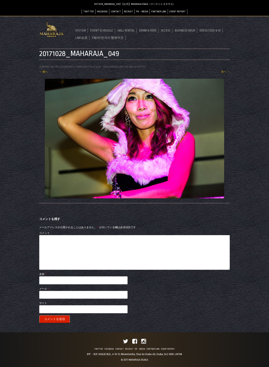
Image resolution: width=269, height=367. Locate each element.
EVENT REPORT (177, 11)
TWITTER (88, 11)
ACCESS (165, 30)
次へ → (225, 71)
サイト (43, 303)
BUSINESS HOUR (185, 30)
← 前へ (43, 71)
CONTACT (116, 11)
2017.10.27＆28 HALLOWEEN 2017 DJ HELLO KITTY (114, 66)
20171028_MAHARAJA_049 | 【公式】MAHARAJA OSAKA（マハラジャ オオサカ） (134, 4)
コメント (44, 232)
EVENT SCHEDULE (101, 30)
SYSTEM (80, 30)
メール (44, 288)
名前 (42, 274)
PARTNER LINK (158, 11)
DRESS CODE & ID (210, 30)
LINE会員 (81, 38)
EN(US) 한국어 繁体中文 (108, 38)
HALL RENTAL (126, 30)
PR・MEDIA (142, 11)
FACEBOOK (102, 11)
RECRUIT (128, 11)
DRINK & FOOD (148, 30)
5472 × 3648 (75, 66)
